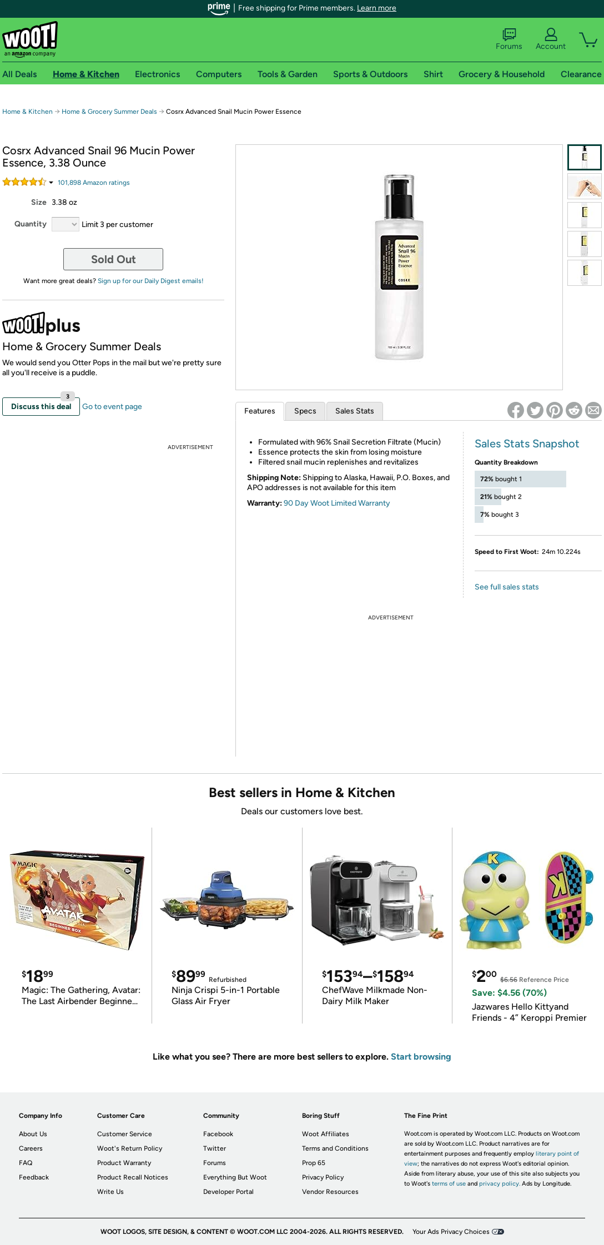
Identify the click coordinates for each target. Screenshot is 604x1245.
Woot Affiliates (325, 1134)
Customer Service (124, 1134)
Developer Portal (228, 1192)
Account (551, 39)
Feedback (34, 1177)
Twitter (214, 1148)
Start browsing (421, 1056)
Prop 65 (313, 1163)
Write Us (110, 1192)
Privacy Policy (323, 1177)
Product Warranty (124, 1163)
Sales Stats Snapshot (527, 443)
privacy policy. (499, 1183)
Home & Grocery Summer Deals (109, 111)
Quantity (30, 224)
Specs (305, 411)
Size (39, 202)
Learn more (376, 8)
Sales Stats (354, 411)
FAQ (25, 1163)
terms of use (449, 1183)
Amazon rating (94, 183)
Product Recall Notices (132, 1177)
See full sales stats (507, 587)
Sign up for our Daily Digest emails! (151, 281)
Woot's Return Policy (129, 1148)
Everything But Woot (235, 1177)
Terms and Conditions (335, 1148)
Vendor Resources (330, 1192)
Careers (31, 1148)
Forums (509, 39)
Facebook (218, 1134)
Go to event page (112, 406)
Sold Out (113, 259)
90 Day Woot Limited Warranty (337, 503)
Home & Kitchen (27, 111)
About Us (33, 1134)
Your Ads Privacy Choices (451, 1232)
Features (259, 411)
